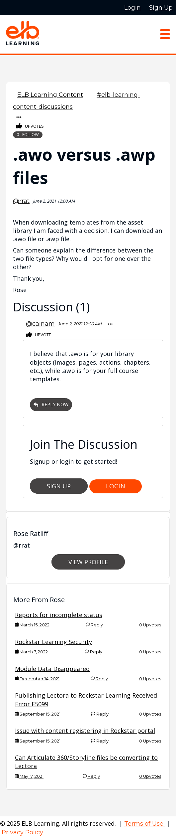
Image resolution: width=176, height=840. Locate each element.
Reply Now (51, 404)
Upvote (38, 334)
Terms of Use (144, 823)
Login (115, 486)
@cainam (40, 323)
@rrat (21, 201)
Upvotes (30, 126)
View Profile (88, 562)
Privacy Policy (22, 832)
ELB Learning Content (50, 94)
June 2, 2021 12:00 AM (80, 323)
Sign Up (59, 486)
